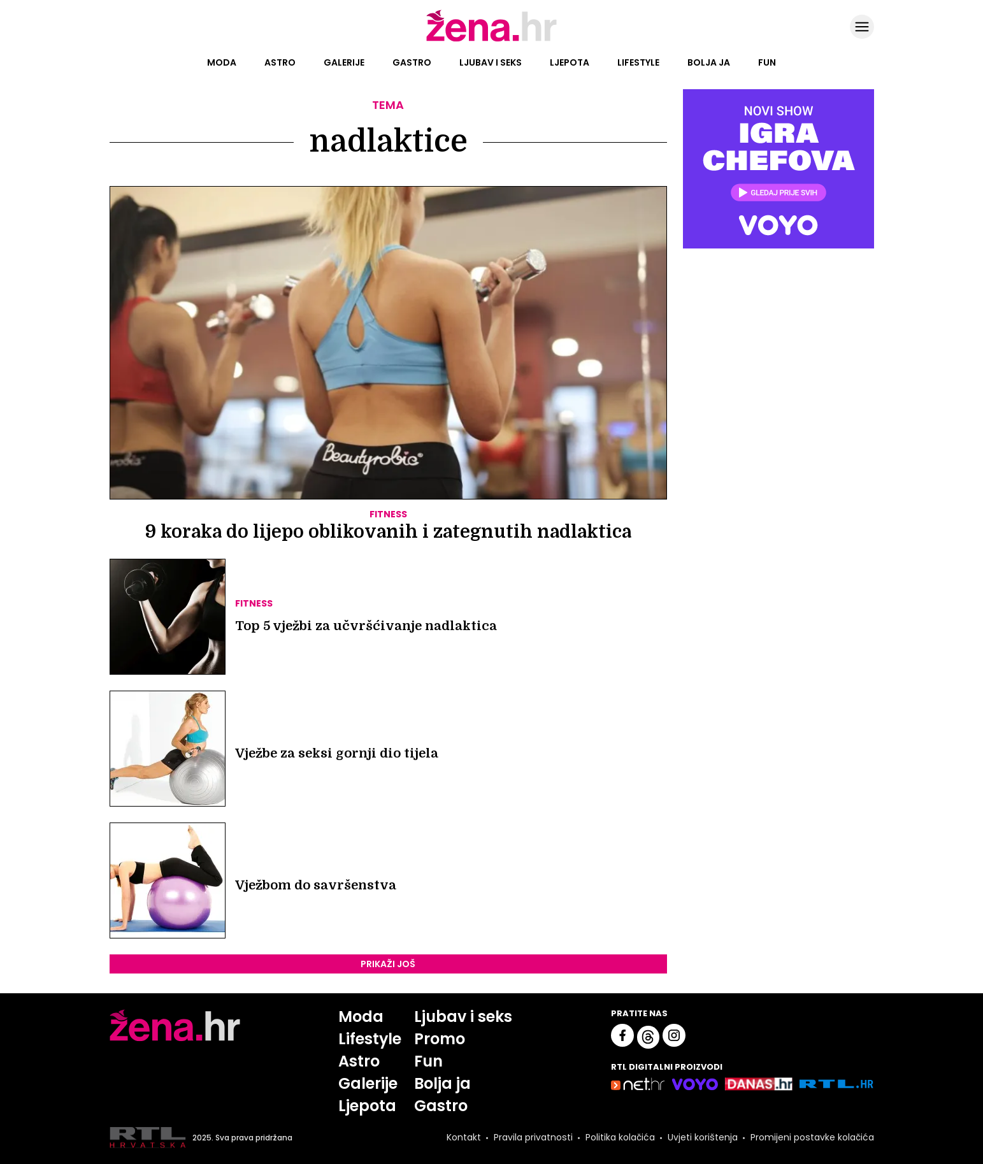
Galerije (344, 62)
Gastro (411, 62)
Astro (280, 62)
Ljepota (569, 62)
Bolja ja (708, 62)
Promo (440, 1038)
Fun (767, 62)
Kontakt (464, 1137)
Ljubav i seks (490, 62)
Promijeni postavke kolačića (812, 1137)
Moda (221, 62)
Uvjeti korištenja (703, 1137)
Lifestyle (638, 62)
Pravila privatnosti (533, 1137)
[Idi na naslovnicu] (491, 40)
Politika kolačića (620, 1137)
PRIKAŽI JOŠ (388, 964)
